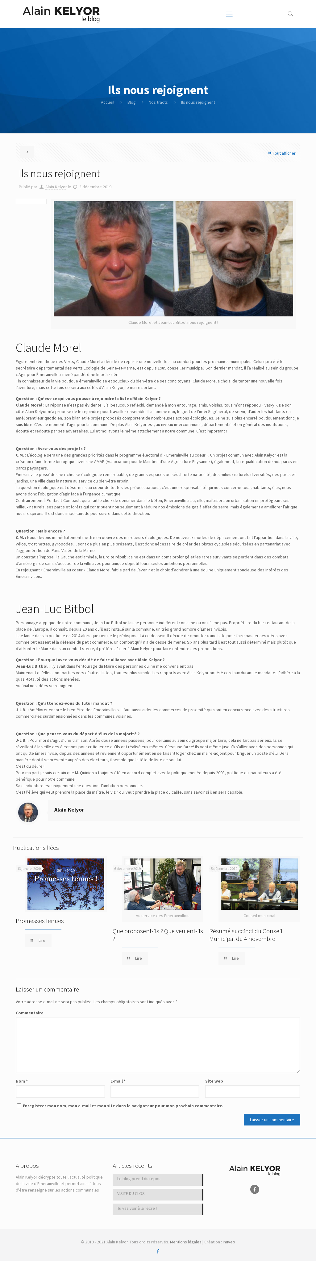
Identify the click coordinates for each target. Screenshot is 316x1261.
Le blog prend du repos (138, 1178)
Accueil (107, 102)
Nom (22, 1081)
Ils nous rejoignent (198, 102)
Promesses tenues (40, 921)
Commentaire (30, 1013)
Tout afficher (281, 153)
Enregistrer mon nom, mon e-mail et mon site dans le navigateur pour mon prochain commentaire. (123, 1106)
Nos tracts (158, 102)
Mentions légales (186, 1242)
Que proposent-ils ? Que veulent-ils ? (158, 935)
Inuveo (229, 1242)
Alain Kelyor (56, 187)
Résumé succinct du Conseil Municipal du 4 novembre (245, 935)
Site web (214, 1081)
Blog (131, 102)
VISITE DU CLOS (131, 1193)
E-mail (118, 1081)
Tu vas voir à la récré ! (137, 1208)
